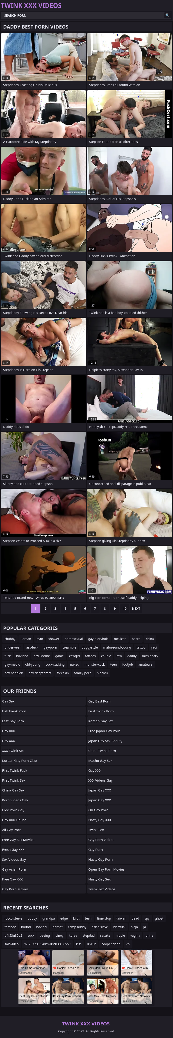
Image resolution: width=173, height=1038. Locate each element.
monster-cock (95, 664)
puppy (32, 918)
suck (31, 935)
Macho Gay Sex (100, 760)
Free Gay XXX (12, 879)
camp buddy (77, 927)
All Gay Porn (11, 829)
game (59, 656)
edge (64, 918)
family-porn (82, 673)
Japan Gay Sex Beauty (105, 740)
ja (144, 927)
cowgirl (74, 656)
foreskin (63, 673)
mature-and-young (117, 647)
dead (135, 918)
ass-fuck (32, 647)
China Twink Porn (102, 750)
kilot (76, 918)
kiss (79, 944)
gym (39, 639)
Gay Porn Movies (15, 889)
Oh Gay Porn (98, 810)
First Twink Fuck (14, 770)
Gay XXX (8, 731)
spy (147, 918)
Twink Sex (96, 829)
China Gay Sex (13, 790)
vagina (135, 935)
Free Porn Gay (13, 810)
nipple (120, 935)
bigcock (102, 673)
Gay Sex (8, 701)
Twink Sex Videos (101, 889)
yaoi (154, 647)
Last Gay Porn (13, 721)
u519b (91, 944)
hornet (57, 927)
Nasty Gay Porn (100, 859)
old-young (32, 664)
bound (26, 927)
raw (119, 656)
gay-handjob (14, 673)
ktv (128, 944)
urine (149, 935)
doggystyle (90, 647)
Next (136, 608)
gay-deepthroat (40, 673)
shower (53, 639)
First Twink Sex (13, 780)
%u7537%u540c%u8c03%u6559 (47, 944)
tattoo (141, 647)
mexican (120, 639)
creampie (69, 647)
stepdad (89, 935)
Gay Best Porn (99, 701)
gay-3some (42, 656)
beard (136, 639)
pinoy (59, 935)
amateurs (145, 664)
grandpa (48, 918)
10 (125, 608)
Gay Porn (95, 849)
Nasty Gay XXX (99, 820)
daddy (132, 656)
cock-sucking (55, 664)
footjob (127, 664)
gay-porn (50, 647)
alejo (134, 927)
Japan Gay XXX (99, 790)
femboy (10, 927)
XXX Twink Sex (13, 750)
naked (74, 664)
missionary (150, 656)
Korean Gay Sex (100, 721)
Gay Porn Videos (101, 839)
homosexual (74, 639)
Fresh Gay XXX (13, 849)
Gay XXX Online (14, 820)
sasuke (105, 935)
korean (26, 639)
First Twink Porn (101, 711)
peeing (45, 935)
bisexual (119, 927)
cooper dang (111, 944)
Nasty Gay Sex (99, 879)
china (150, 639)
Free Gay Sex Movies (18, 839)
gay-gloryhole (98, 639)
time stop (104, 918)
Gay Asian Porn (14, 869)
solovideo (12, 944)
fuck (8, 656)
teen (113, 664)
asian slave (100, 927)
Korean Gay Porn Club (19, 760)
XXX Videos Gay (100, 780)
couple (106, 656)
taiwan (121, 918)
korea (73, 935)
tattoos (90, 656)
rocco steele (13, 918)
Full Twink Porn (14, 711)
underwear (13, 647)
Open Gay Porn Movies (106, 869)
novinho (22, 656)
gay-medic (12, 664)
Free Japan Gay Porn (104, 731)
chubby (10, 639)
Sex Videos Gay (14, 859)
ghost (159, 918)
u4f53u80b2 (13, 935)
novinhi (41, 927)
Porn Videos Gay (15, 800)
